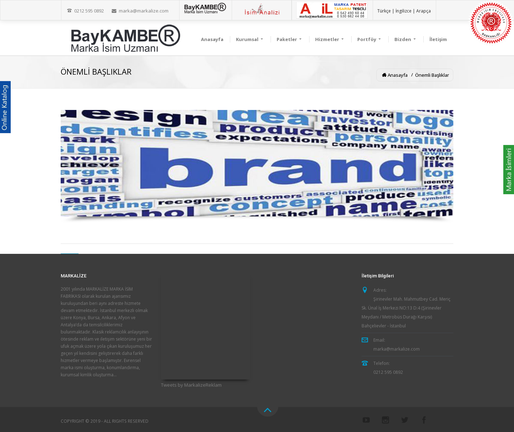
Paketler (290, 39)
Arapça (423, 11)
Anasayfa (212, 39)
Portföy (369, 39)
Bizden (405, 39)
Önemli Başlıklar (432, 75)
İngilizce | (405, 11)
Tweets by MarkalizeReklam (191, 385)
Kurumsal (250, 39)
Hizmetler (330, 39)
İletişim (438, 39)
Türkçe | (385, 11)
